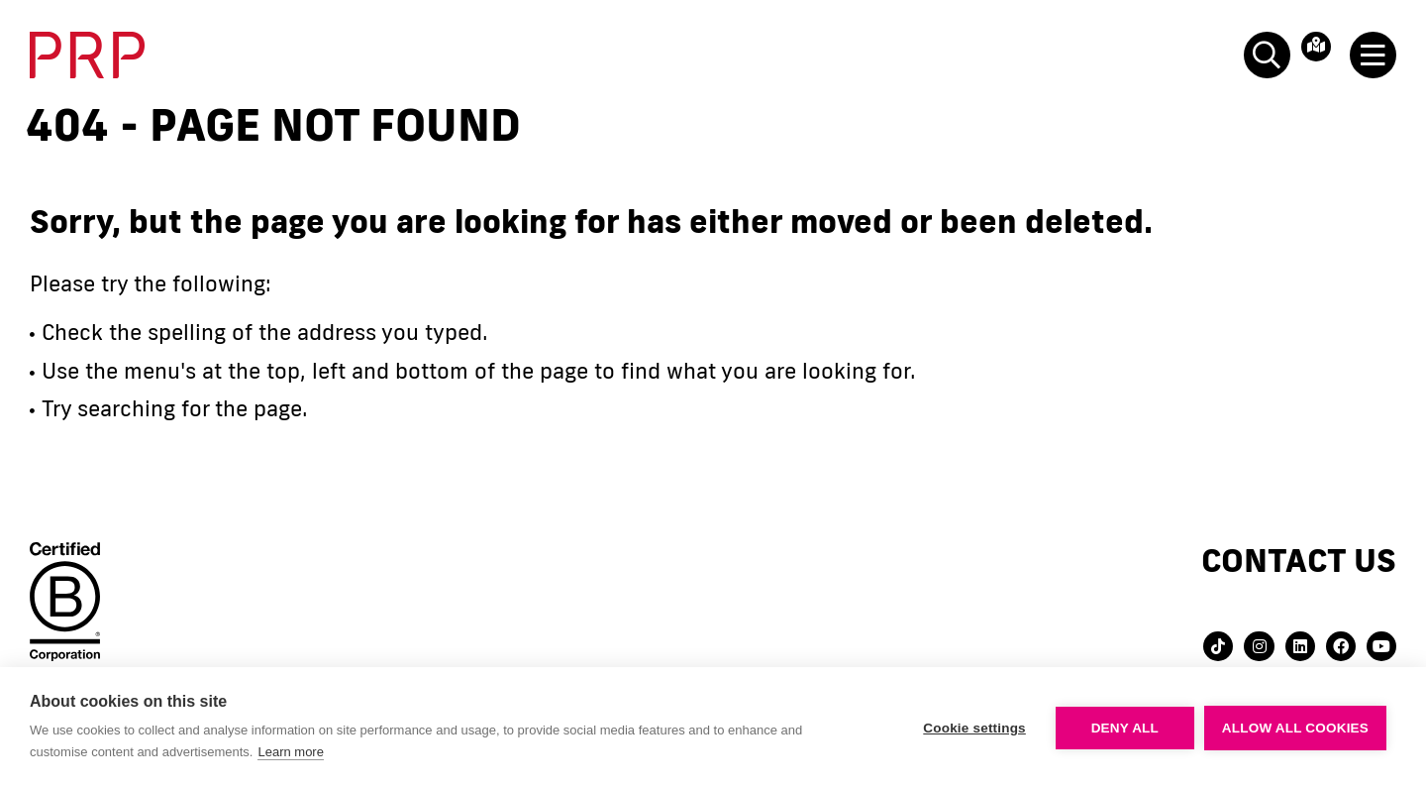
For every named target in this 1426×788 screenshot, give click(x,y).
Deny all (1125, 728)
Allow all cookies (1295, 728)
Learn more (290, 751)
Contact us (1298, 559)
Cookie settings (974, 728)
